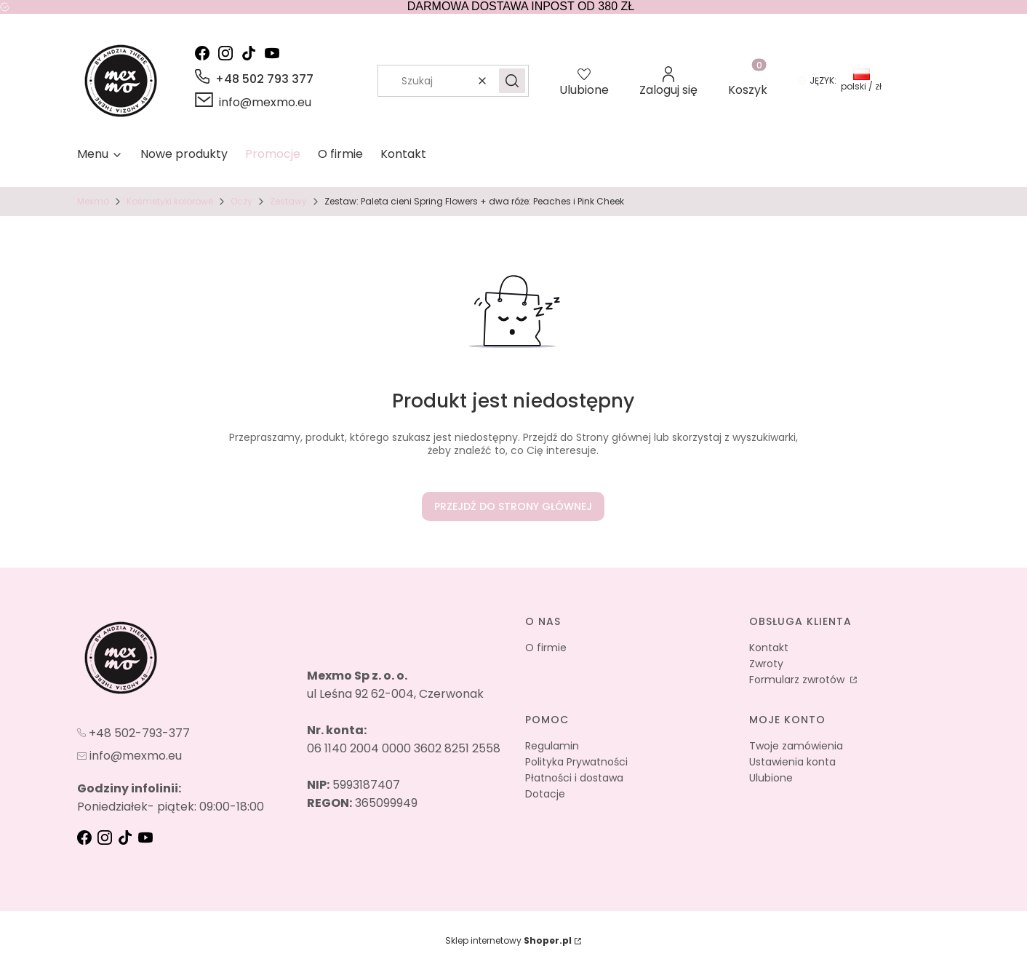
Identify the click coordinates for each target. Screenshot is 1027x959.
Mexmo (93, 201)
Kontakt (768, 647)
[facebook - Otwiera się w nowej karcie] (205, 53)
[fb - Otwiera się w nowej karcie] (86, 837)
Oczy (241, 201)
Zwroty (766, 663)
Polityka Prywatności (576, 761)
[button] (512, 80)
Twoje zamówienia (796, 745)
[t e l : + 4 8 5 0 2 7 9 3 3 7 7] (133, 732)
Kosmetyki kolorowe (170, 201)
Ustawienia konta (792, 761)
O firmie (546, 647)
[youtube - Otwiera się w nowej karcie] (275, 53)
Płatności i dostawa (574, 777)
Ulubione (771, 777)
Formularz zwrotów (798, 679)
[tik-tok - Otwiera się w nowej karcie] (251, 53)
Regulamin (552, 745)
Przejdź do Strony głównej (513, 506)
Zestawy (288, 201)
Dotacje (545, 793)
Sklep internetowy (508, 940)
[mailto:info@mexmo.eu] (253, 102)
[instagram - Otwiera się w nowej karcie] (228, 53)
